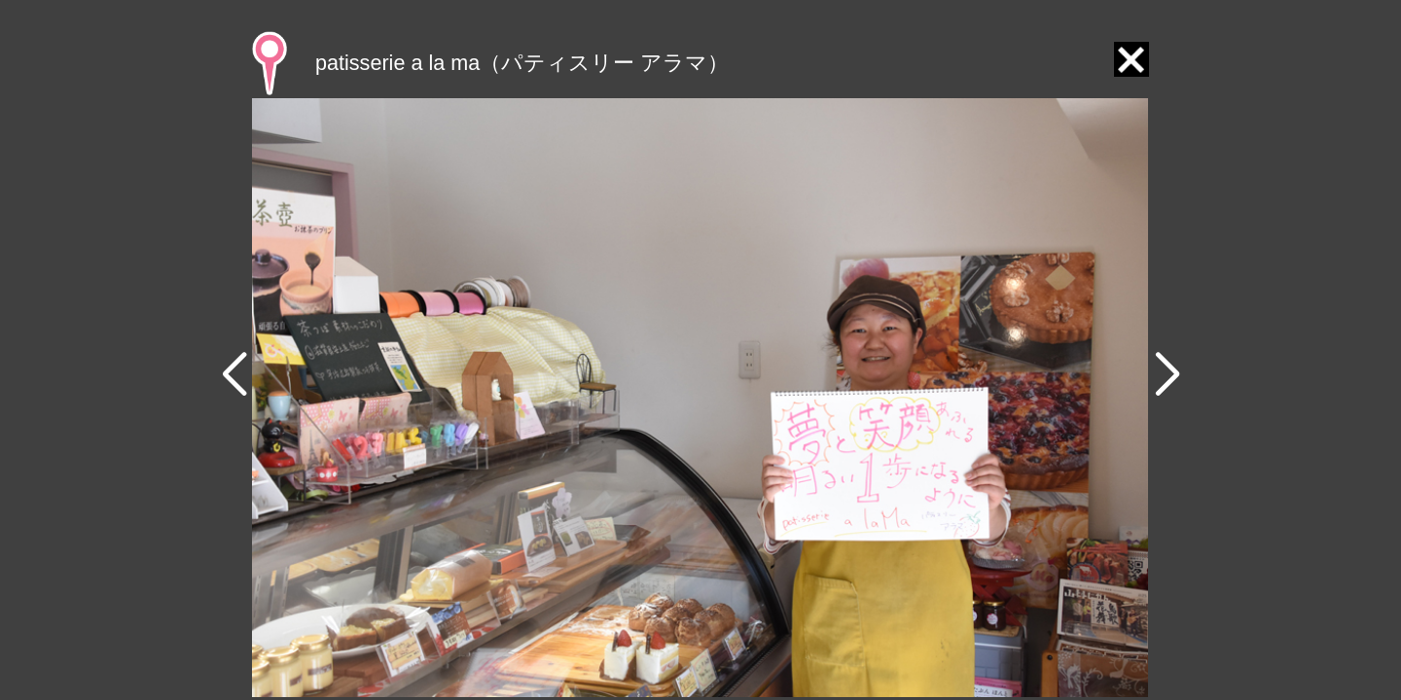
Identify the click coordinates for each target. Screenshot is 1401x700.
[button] (234, 375)
